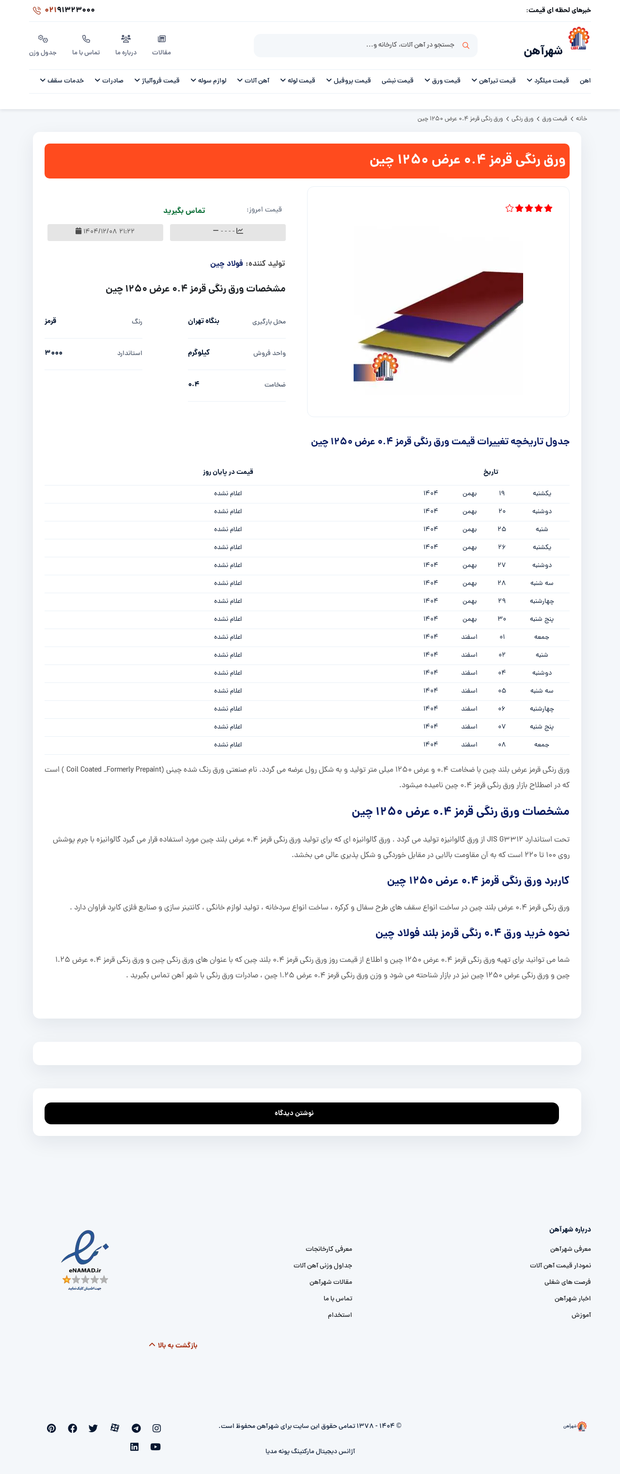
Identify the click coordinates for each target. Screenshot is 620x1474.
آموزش (581, 1310)
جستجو (466, 44)
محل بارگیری (269, 317)
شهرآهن (540, 47)
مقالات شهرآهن (331, 1277)
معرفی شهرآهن (570, 1244)
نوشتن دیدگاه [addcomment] (299, 1106)
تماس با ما (87, 43)
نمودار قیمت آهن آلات (560, 1261)
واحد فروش (269, 348)
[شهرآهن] (577, 44)
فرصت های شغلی (567, 1277)
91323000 (62, 11)
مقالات (163, 43)
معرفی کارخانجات (329, 1244)
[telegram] (143, 1423)
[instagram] (158, 1423)
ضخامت (275, 380)
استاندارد (129, 348)
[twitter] (111, 1423)
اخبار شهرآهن (573, 1294)
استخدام (340, 1310)
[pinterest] (79, 1423)
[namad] (85, 1255)
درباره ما (128, 43)
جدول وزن (43, 43)
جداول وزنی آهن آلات (323, 1261)
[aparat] (127, 1423)
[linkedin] (47, 1423)
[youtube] (62, 1423)
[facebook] (95, 1423)
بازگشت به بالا (173, 1340)
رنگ (137, 317)
